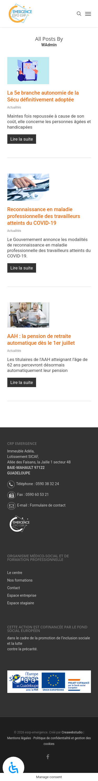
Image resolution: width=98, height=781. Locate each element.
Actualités (14, 107)
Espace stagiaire (20, 603)
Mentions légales (19, 738)
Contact (13, 588)
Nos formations (20, 580)
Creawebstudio (72, 732)
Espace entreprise (21, 595)
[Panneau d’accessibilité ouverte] (13, 767)
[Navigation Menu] (88, 13)
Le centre (14, 573)
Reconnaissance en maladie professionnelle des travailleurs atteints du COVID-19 (43, 216)
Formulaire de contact (47, 505)
